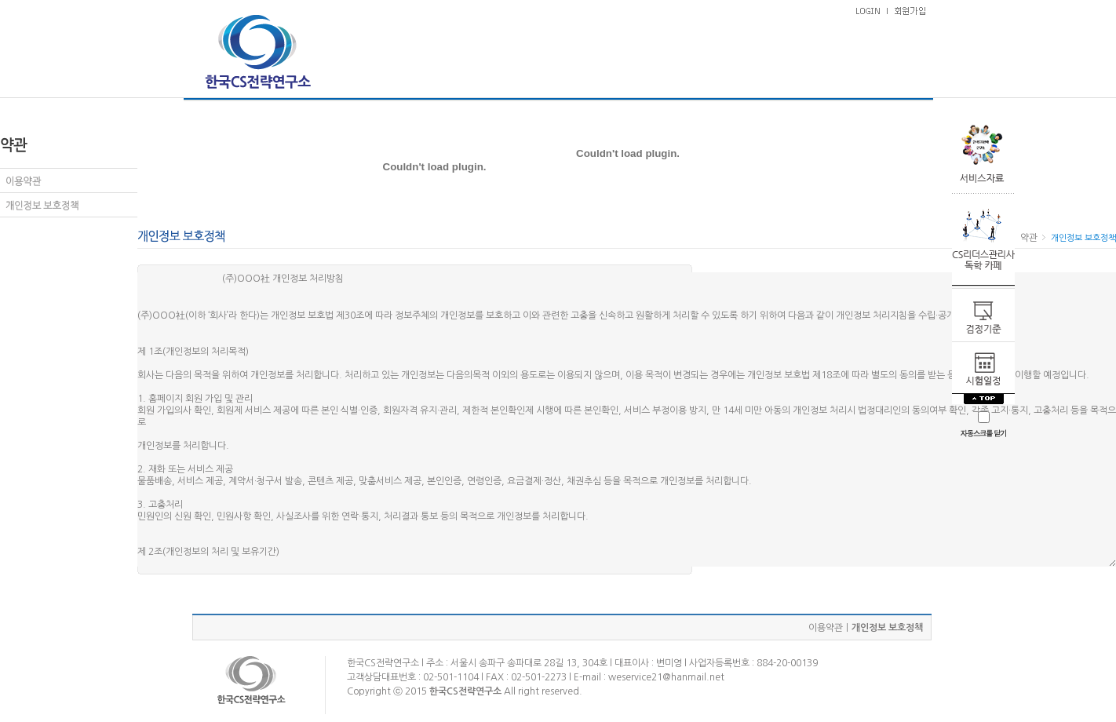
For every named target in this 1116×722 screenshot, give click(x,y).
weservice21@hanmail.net (666, 677)
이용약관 (825, 628)
